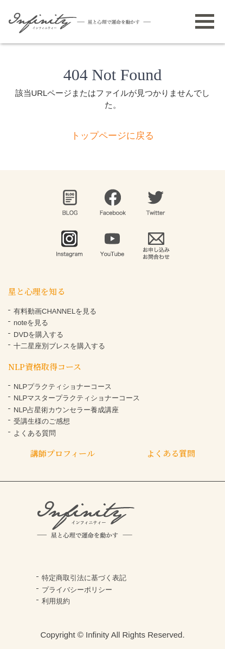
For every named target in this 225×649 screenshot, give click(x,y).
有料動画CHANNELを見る (55, 311)
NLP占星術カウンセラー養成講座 (66, 410)
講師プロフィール (62, 453)
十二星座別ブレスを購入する (59, 346)
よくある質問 (35, 433)
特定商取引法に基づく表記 (84, 578)
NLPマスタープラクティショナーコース (77, 398)
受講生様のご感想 (42, 421)
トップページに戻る (112, 136)
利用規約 (56, 601)
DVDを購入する (38, 334)
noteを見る (31, 323)
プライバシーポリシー (77, 590)
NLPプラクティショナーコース (63, 386)
